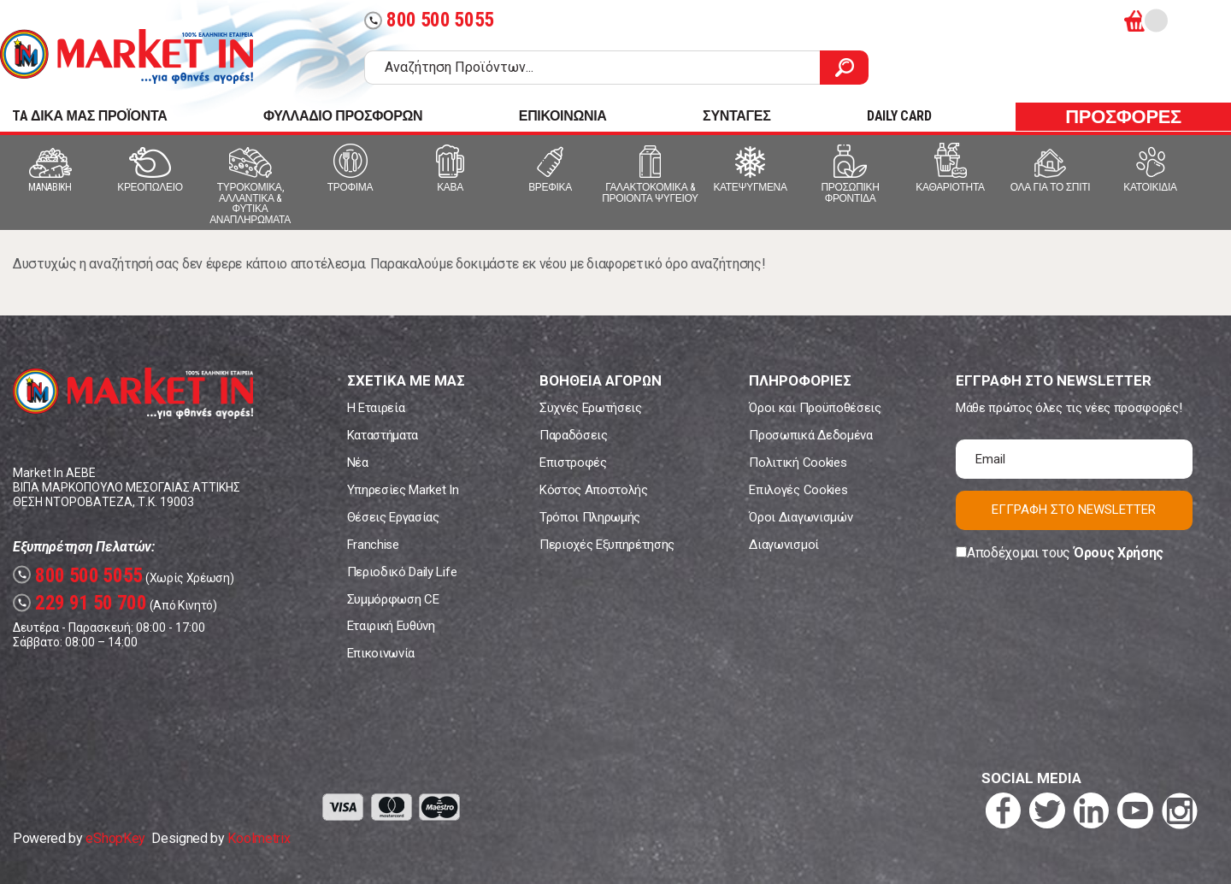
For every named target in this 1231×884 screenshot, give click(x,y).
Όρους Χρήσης (1118, 553)
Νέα (357, 462)
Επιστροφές (573, 462)
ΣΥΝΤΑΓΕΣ (736, 116)
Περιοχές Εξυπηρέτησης (606, 544)
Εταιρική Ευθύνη (391, 626)
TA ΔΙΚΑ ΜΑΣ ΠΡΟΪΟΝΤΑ (89, 116)
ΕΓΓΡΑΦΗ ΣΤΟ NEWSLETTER (1074, 509)
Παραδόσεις (573, 435)
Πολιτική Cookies (797, 462)
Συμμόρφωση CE (393, 599)
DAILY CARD (899, 116)
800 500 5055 (429, 20)
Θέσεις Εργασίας (393, 517)
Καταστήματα (382, 435)
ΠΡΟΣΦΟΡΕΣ (1123, 116)
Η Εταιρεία (376, 407)
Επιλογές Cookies (798, 490)
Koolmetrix (258, 838)
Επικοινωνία (381, 653)
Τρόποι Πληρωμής (589, 517)
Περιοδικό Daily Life (402, 572)
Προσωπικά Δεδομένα (810, 435)
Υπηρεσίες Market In (403, 490)
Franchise (373, 544)
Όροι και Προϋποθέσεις (815, 407)
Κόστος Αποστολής (593, 490)
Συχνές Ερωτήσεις (590, 407)
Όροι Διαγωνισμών (800, 517)
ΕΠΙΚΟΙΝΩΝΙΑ (563, 116)
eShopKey (114, 838)
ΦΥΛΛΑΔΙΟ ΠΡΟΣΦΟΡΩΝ (342, 116)
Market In (126, 56)
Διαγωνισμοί (783, 544)
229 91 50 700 (80, 603)
